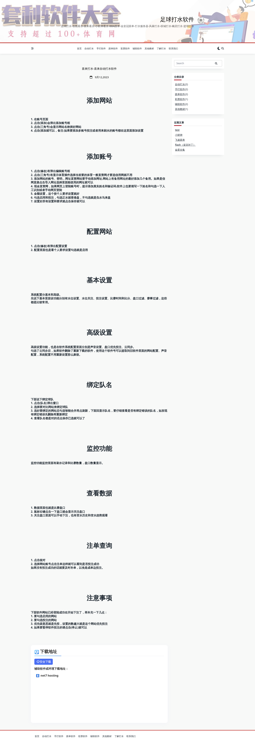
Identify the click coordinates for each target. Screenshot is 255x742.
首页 (79, 48)
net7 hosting (47, 675)
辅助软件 (137, 48)
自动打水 (89, 48)
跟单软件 (113, 48)
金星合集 (180, 149)
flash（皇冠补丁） (185, 144)
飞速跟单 (180, 139)
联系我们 (173, 48)
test (177, 130)
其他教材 (149, 48)
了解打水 (161, 48)
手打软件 (101, 48)
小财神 (178, 135)
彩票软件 (125, 48)
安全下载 (43, 662)
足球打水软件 (177, 19)
